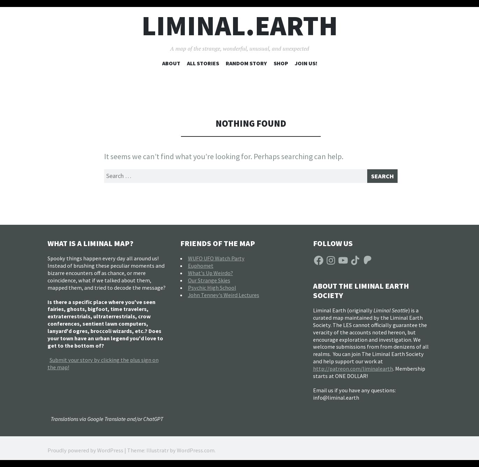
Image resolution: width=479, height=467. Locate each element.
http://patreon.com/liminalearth (353, 371)
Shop (281, 63)
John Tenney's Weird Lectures (223, 297)
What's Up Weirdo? (210, 275)
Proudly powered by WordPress (85, 453)
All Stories (203, 63)
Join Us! (306, 63)
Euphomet (200, 268)
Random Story (246, 63)
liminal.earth (239, 25)
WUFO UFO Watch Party (216, 260)
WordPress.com (196, 453)
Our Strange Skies (209, 282)
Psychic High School (212, 290)
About (171, 63)
